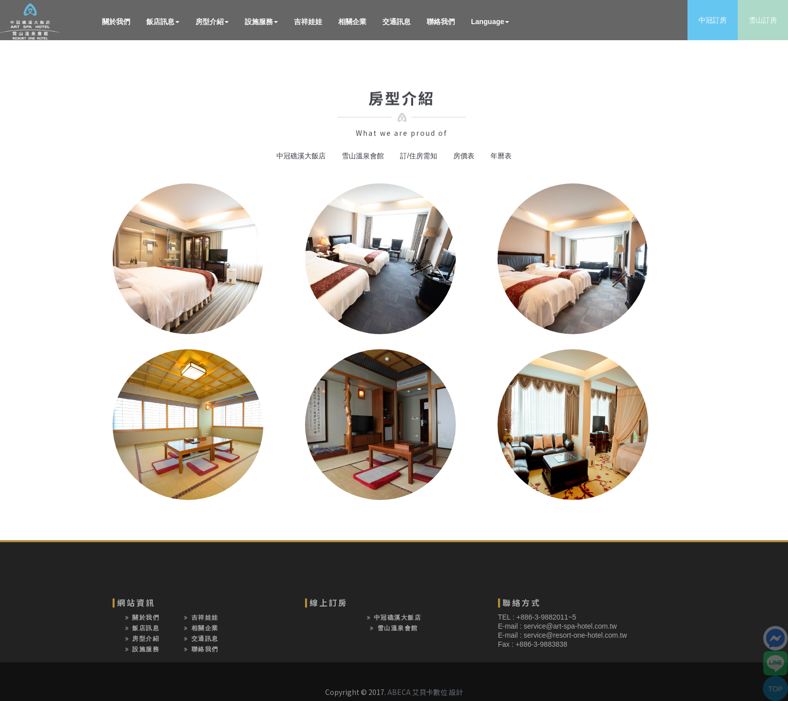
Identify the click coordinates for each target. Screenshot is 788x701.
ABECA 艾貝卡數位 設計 (425, 692)
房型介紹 (212, 22)
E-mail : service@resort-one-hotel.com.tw (562, 635)
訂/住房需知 (418, 156)
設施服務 (261, 22)
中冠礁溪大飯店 (301, 156)
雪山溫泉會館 (363, 156)
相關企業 (352, 22)
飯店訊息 (162, 22)
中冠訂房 (713, 20)
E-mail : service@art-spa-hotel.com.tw (557, 626)
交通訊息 (396, 22)
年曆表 (501, 156)
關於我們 (116, 22)
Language (490, 22)
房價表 (463, 156)
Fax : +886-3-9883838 (532, 644)
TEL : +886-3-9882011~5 (537, 617)
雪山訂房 (763, 20)
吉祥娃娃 (308, 22)
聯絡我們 (441, 22)
